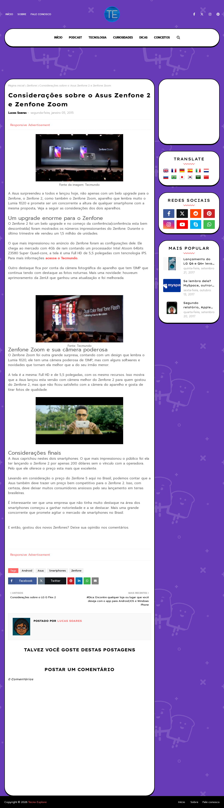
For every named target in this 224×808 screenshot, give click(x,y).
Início (9, 14)
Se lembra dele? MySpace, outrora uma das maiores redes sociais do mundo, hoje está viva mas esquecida (198, 283)
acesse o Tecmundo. (62, 258)
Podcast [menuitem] (75, 37)
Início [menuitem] (58, 37)
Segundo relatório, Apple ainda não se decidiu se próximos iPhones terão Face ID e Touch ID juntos (198, 305)
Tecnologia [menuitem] (98, 37)
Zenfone (32, 86)
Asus (41, 571)
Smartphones (57, 571)
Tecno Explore (37, 802)
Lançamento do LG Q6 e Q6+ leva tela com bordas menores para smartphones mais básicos (197, 261)
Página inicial (16, 86)
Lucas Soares (17, 113)
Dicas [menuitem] (143, 37)
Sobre (22, 14)
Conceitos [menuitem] (162, 37)
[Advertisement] (112, 63)
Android (27, 571)
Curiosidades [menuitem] (123, 37)
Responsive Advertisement (30, 125)
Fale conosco (41, 14)
